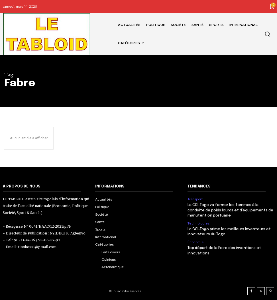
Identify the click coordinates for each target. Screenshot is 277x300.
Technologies (198, 223)
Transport (195, 199)
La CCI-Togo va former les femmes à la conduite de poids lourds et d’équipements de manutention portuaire (230, 210)
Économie (196, 242)
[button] (267, 34)
